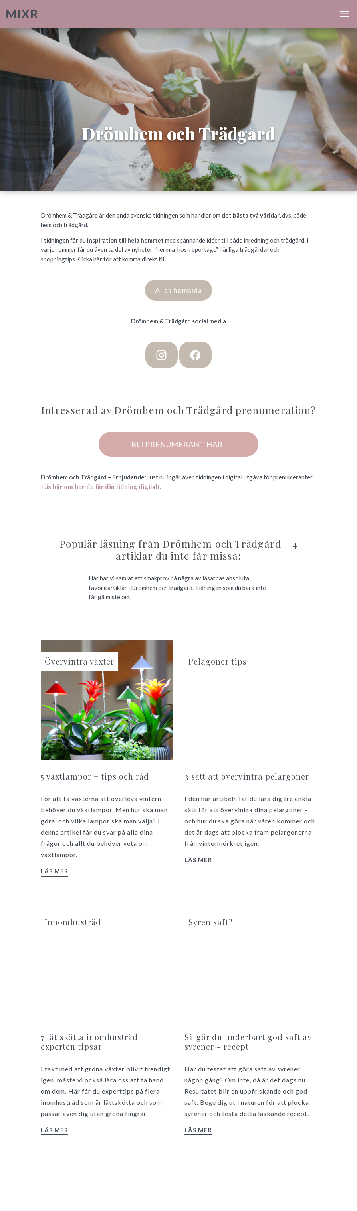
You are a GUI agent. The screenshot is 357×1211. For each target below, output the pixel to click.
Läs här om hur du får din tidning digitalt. (101, 487)
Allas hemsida (178, 290)
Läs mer (54, 871)
